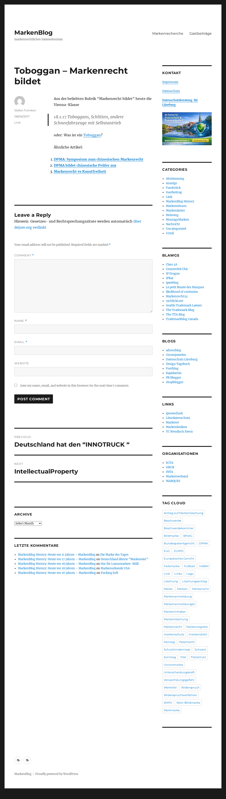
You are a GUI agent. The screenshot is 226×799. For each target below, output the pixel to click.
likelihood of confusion (182, 292)
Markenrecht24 (177, 296)
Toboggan (92, 135)
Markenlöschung (176, 619)
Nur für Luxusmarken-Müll (120, 564)
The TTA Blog (175, 314)
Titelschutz (198, 657)
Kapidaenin (174, 373)
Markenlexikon (176, 427)
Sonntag (170, 657)
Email (20, 342)
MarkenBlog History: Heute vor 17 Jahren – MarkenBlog (57, 559)
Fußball (189, 566)
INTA (169, 472)
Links (178, 573)
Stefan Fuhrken (25, 110)
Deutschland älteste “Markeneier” (124, 559)
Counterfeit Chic (177, 269)
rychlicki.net (174, 301)
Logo (189, 573)
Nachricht (173, 224)
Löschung (171, 581)
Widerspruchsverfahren (180, 695)
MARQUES (173, 481)
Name (20, 321)
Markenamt (200, 589)
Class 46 (171, 264)
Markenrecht (173, 626)
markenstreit (198, 634)
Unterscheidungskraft (179, 672)
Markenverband (177, 476)
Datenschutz (171, 91)
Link (17, 122)
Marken (182, 589)
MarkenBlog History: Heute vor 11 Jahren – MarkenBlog (56, 555)
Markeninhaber (175, 611)
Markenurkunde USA (115, 568)
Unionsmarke (173, 664)
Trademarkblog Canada (182, 319)
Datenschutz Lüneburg (182, 359)
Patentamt (187, 642)
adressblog (173, 350)
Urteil (170, 233)
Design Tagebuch (178, 364)
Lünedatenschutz (178, 418)
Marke (168, 589)
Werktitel (170, 687)
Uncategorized (176, 229)
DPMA (203, 543)
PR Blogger (173, 377)
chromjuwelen (176, 355)
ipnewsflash (174, 413)
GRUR (170, 467)
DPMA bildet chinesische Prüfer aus (85, 165)
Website (21, 363)
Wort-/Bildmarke (188, 702)
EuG (167, 551)
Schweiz (200, 649)
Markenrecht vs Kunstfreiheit (80, 171)
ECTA (169, 463)
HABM (203, 566)
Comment (24, 255)
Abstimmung (175, 179)
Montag (169, 642)
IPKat (169, 278)
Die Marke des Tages (114, 555)
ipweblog (172, 283)
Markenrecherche (167, 33)
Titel (183, 657)
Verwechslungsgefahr (179, 680)
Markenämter (175, 210)
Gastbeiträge (200, 33)
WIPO (168, 702)
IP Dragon (173, 273)
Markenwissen (176, 206)
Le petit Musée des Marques (185, 287)
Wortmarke (172, 710)
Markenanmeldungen (179, 604)
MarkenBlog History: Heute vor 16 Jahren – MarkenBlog (57, 573)
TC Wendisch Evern (179, 431)
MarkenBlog (33, 32)
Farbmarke (172, 566)
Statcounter (10, 796)
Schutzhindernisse (177, 649)
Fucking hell (109, 573)
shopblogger (174, 382)
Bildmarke (171, 535)
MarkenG (172, 422)
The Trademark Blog (180, 310)
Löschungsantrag (194, 581)
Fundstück (173, 188)
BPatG (187, 535)
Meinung (172, 215)
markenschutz (174, 634)
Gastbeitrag (174, 192)
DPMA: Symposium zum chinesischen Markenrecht (98, 159)
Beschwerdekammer (179, 528)
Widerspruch (190, 687)
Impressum (170, 82)
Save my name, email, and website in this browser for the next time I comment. (74, 385)
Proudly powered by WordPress (56, 774)
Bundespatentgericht (179, 543)
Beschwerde (172, 520)
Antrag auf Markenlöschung (183, 513)
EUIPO (178, 551)
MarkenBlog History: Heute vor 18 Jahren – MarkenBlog (57, 564)
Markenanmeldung (178, 596)
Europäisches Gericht (179, 558)
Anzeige (171, 183)
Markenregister (197, 626)
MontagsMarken (177, 219)
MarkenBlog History (180, 201)
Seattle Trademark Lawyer (184, 305)
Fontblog (172, 368)
